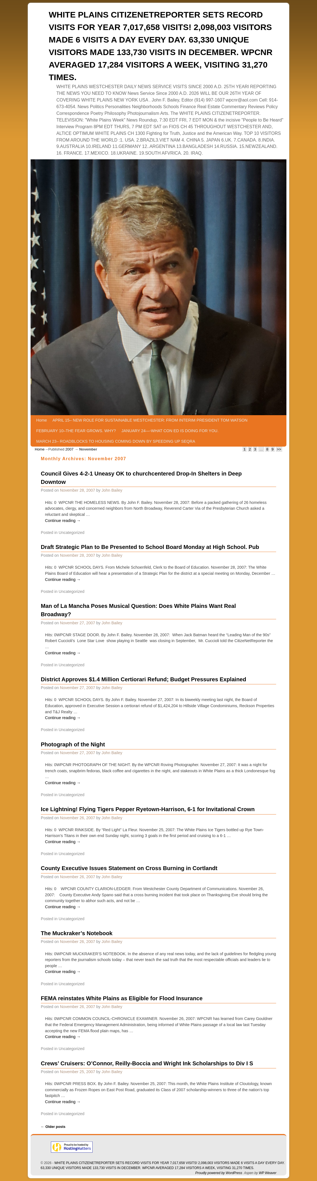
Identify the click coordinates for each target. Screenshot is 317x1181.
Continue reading (63, 520)
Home (41, 420)
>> (279, 449)
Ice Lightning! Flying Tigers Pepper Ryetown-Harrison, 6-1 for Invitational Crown (148, 809)
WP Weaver (267, 1173)
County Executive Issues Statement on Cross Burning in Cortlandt (129, 868)
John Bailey (111, 490)
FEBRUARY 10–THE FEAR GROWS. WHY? (76, 431)
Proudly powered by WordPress (218, 1173)
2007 (69, 449)
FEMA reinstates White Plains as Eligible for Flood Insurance (122, 998)
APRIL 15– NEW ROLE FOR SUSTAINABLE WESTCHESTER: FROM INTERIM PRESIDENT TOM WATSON (150, 420)
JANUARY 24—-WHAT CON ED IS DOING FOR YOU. (170, 431)
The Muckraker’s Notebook (77, 933)
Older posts (53, 1127)
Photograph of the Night (73, 744)
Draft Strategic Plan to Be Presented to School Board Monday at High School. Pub (150, 547)
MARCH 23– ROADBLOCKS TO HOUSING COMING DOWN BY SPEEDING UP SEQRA (115, 441)
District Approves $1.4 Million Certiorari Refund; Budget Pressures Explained (143, 679)
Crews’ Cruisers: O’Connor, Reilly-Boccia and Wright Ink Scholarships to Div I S (147, 1063)
